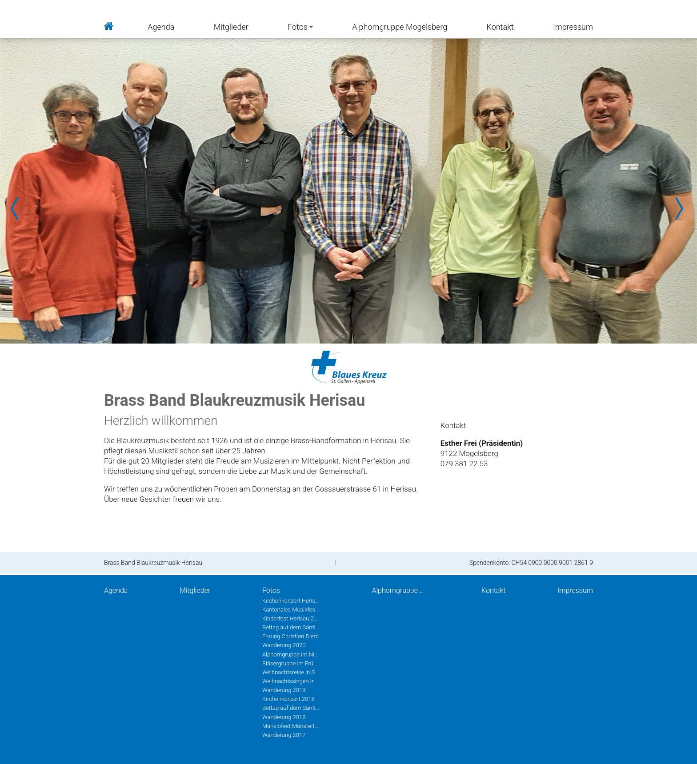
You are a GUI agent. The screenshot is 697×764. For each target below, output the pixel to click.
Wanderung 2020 (283, 645)
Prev (17, 208)
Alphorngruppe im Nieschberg (291, 654)
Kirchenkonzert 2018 (288, 699)
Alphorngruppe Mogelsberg (399, 27)
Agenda (161, 27)
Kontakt (500, 27)
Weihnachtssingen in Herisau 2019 (291, 681)
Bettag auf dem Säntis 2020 (291, 627)
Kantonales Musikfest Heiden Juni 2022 (291, 609)
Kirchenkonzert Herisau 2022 (291, 600)
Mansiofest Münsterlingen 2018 (291, 726)
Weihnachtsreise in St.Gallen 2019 (291, 672)
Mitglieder (231, 27)
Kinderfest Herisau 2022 (291, 618)
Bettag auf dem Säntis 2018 (291, 707)
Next (679, 208)
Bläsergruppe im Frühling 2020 (291, 663)
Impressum (573, 27)
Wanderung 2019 (283, 690)
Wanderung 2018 (283, 717)
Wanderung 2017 (283, 735)
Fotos (300, 27)
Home (109, 25)
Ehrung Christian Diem (290, 636)
